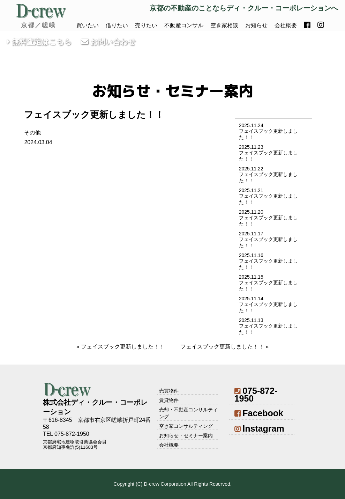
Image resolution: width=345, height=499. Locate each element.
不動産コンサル (183, 25)
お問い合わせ (108, 42)
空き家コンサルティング (186, 426)
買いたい (87, 25)
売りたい (146, 25)
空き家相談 (224, 25)
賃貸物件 (169, 400)
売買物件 (169, 391)
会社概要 (286, 25)
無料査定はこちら (39, 42)
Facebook (258, 413)
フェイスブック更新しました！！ (123, 347)
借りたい (117, 25)
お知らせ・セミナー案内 (186, 435)
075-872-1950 (256, 394)
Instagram (259, 428)
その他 (32, 132)
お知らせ (256, 25)
